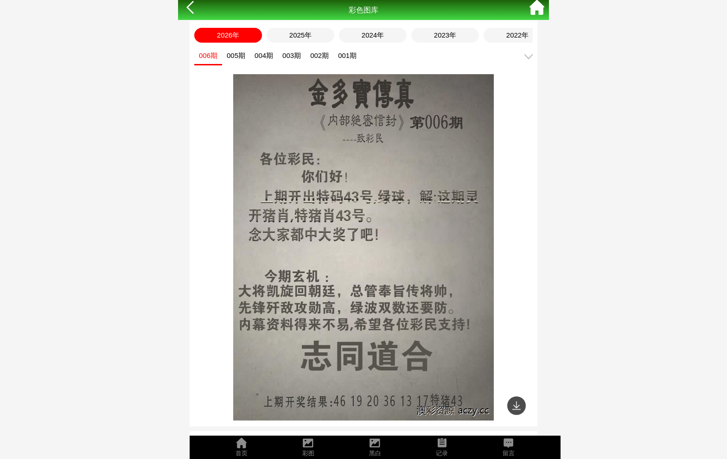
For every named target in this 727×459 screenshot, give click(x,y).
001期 (347, 55)
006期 (208, 55)
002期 (319, 55)
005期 (236, 55)
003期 (291, 55)
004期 (264, 55)
